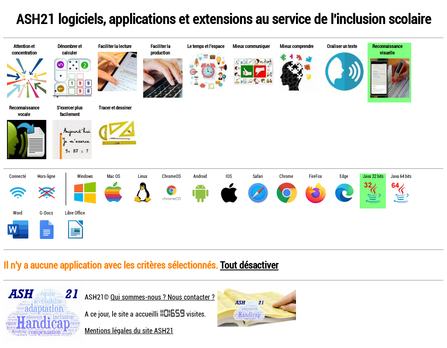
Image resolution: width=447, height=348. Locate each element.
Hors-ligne (46, 176)
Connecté (17, 176)
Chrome (286, 176)
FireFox (315, 176)
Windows (85, 176)
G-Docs (46, 213)
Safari (258, 176)
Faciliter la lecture (114, 46)
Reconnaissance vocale (24, 110)
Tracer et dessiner (115, 107)
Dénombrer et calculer (70, 49)
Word (17, 213)
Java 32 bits (373, 176)
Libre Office (75, 213)
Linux (142, 176)
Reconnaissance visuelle (387, 49)
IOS (229, 176)
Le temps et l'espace (205, 46)
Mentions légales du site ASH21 (129, 330)
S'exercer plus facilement (70, 110)
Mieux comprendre (296, 46)
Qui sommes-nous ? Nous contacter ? (162, 297)
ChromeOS (171, 176)
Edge (344, 176)
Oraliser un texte (342, 46)
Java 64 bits (401, 176)
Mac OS (113, 176)
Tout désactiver (249, 265)
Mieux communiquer (251, 46)
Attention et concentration (24, 49)
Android (200, 176)
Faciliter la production (160, 49)
